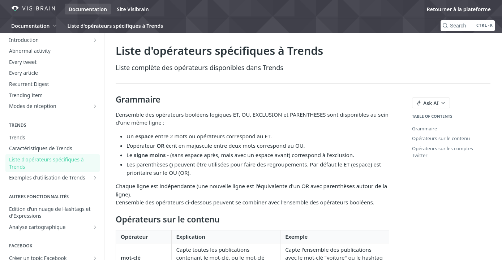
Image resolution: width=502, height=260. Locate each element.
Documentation (88, 9)
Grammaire (424, 128)
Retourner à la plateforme (459, 9)
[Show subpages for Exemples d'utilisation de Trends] (95, 178)
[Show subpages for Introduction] (95, 40)
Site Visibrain (133, 9)
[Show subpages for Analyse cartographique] (95, 227)
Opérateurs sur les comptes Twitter (442, 152)
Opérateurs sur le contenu (441, 138)
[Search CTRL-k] (468, 25)
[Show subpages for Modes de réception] (95, 106)
